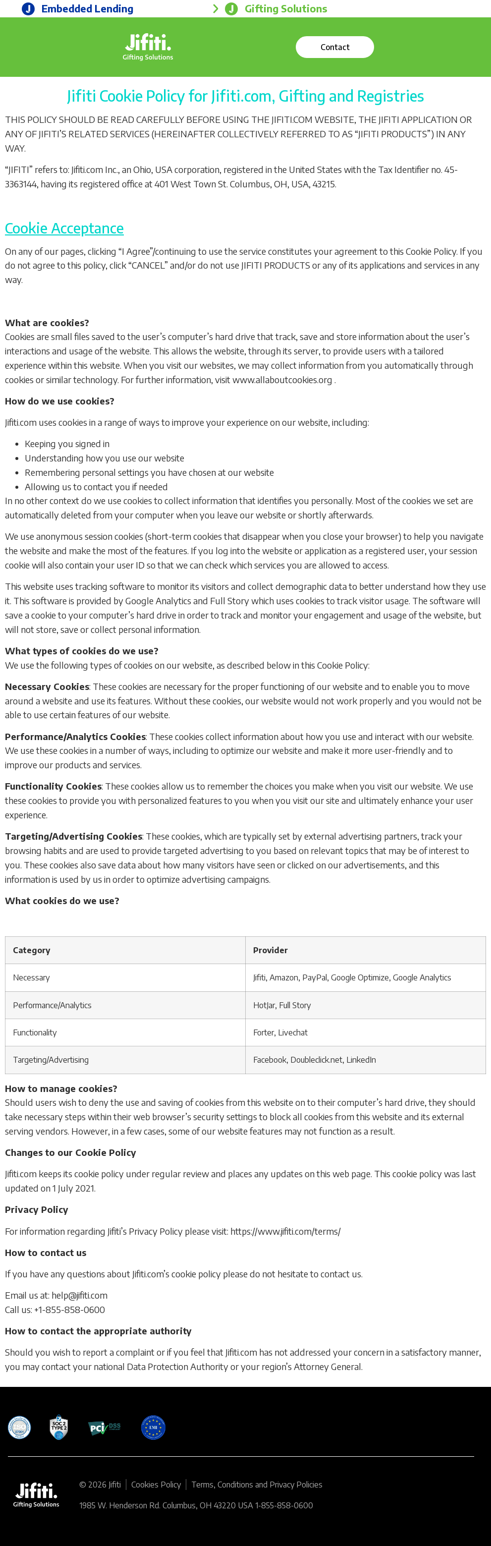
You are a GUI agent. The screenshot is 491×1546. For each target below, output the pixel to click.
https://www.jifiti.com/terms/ (285, 1231)
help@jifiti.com (80, 1295)
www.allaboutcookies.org (282, 379)
